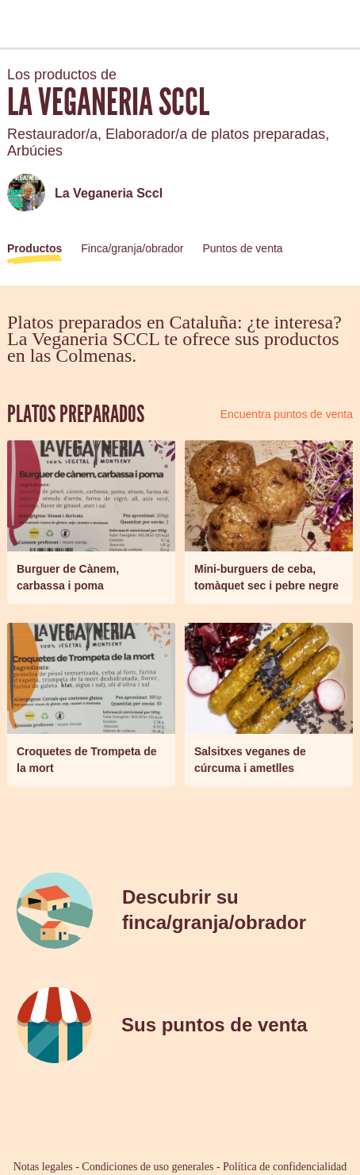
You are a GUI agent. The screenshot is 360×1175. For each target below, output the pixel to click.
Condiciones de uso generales (147, 1167)
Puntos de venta (242, 248)
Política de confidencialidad (285, 1167)
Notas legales (43, 1167)
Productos (34, 248)
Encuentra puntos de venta (286, 414)
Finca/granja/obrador (132, 248)
